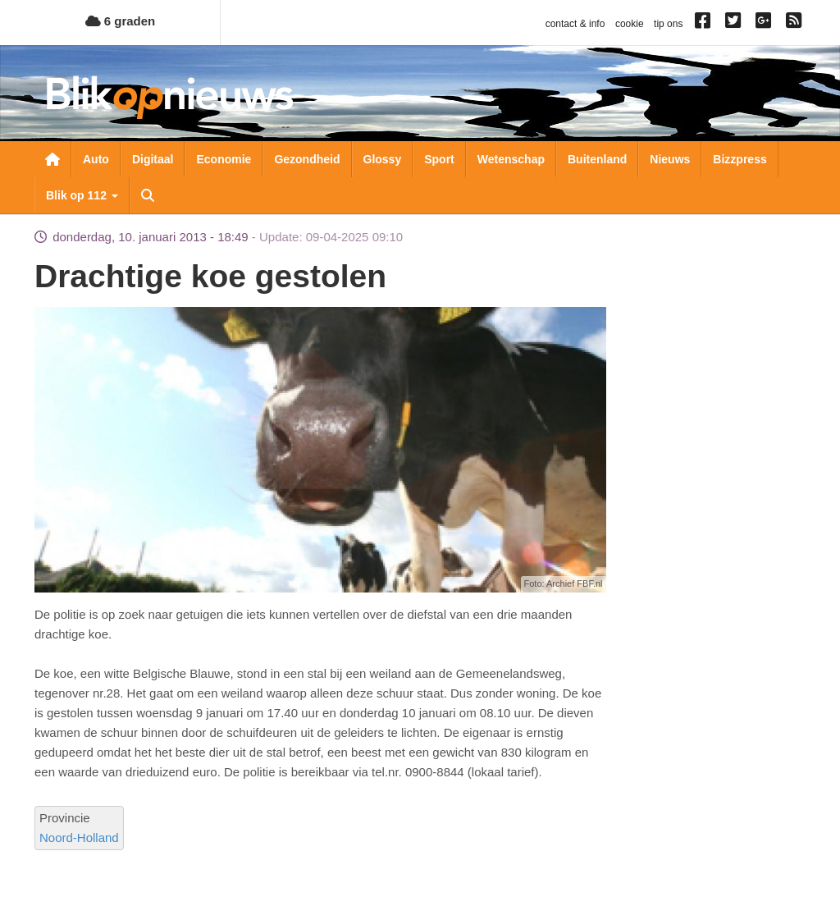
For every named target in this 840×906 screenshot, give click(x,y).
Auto (96, 159)
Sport (439, 159)
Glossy (382, 159)
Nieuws (670, 159)
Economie (223, 159)
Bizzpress (739, 159)
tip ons (668, 24)
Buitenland (597, 159)
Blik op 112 (82, 195)
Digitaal (153, 159)
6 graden (120, 21)
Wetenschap (511, 159)
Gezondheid (307, 159)
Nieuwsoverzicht (52, 159)
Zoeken (147, 195)
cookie (629, 24)
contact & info (575, 24)
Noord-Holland (79, 837)
